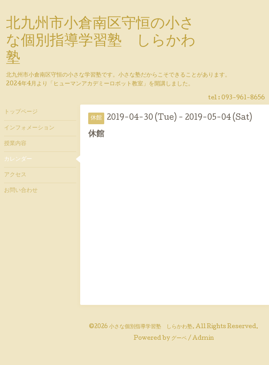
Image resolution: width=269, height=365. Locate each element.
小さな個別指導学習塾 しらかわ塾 (150, 327)
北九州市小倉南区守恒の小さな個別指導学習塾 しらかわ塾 (101, 41)
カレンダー (18, 159)
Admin (203, 338)
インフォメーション (29, 128)
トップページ (21, 112)
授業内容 (15, 144)
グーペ (179, 338)
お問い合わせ (21, 191)
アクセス (15, 175)
